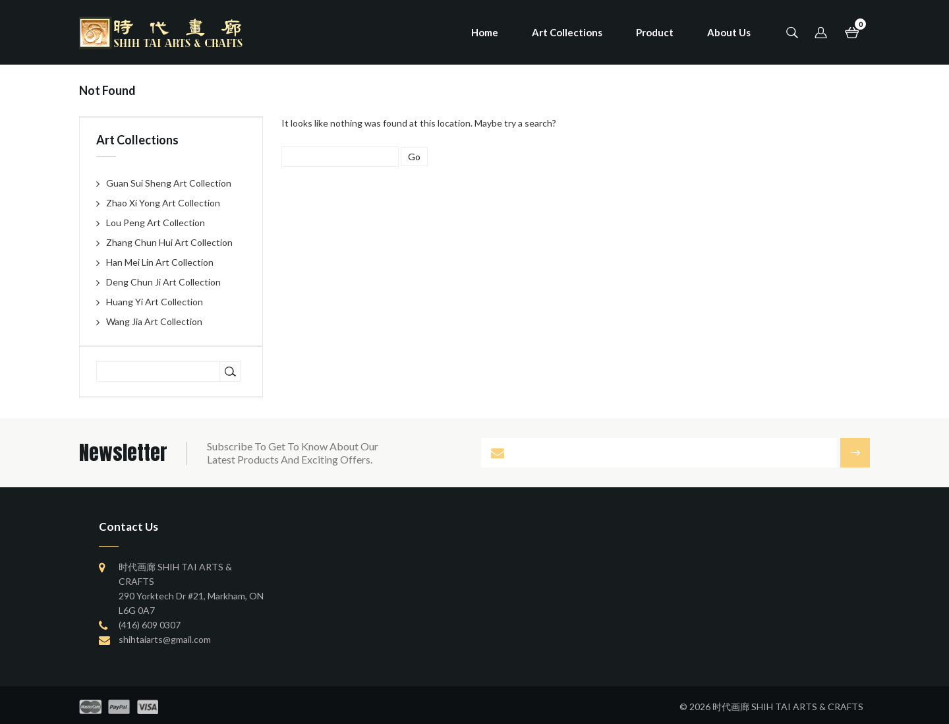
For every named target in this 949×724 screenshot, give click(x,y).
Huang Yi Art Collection (154, 301)
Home (484, 32)
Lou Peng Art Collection (155, 222)
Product (655, 32)
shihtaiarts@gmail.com (165, 639)
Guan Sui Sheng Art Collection (168, 183)
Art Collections (567, 32)
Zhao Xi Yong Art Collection (163, 202)
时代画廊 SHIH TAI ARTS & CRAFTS (787, 706)
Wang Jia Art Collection (154, 321)
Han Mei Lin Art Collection (160, 262)
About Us (729, 32)
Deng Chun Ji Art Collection (163, 281)
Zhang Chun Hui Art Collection (169, 242)
